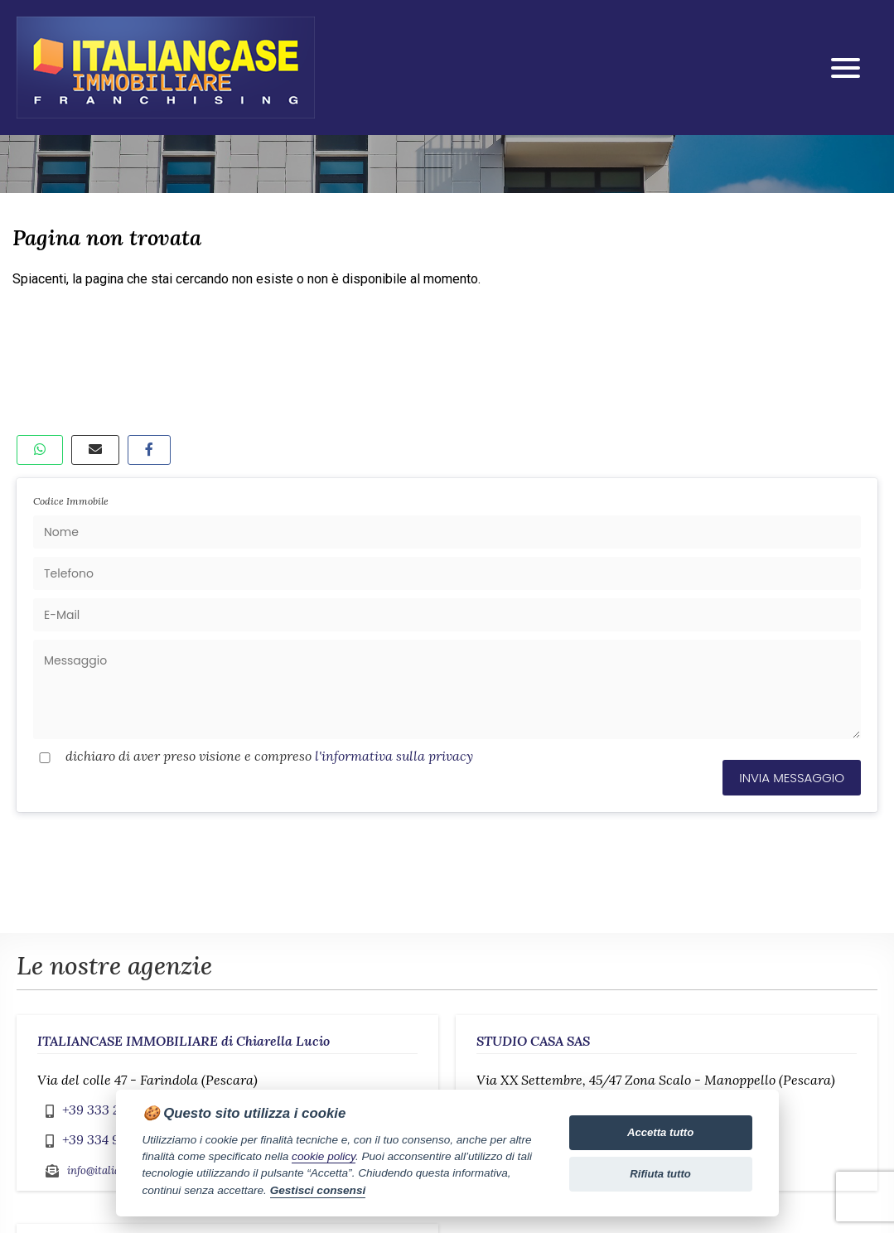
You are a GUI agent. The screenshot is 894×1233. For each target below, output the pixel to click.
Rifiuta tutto (660, 1174)
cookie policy (323, 1156)
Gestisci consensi (318, 1190)
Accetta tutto (660, 1132)
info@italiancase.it (112, 1170)
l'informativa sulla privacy (394, 755)
